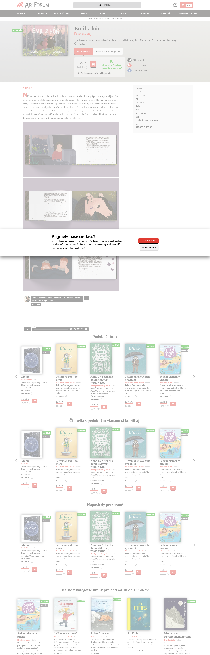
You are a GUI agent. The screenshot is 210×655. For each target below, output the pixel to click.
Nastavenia (149, 247)
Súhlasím (148, 240)
